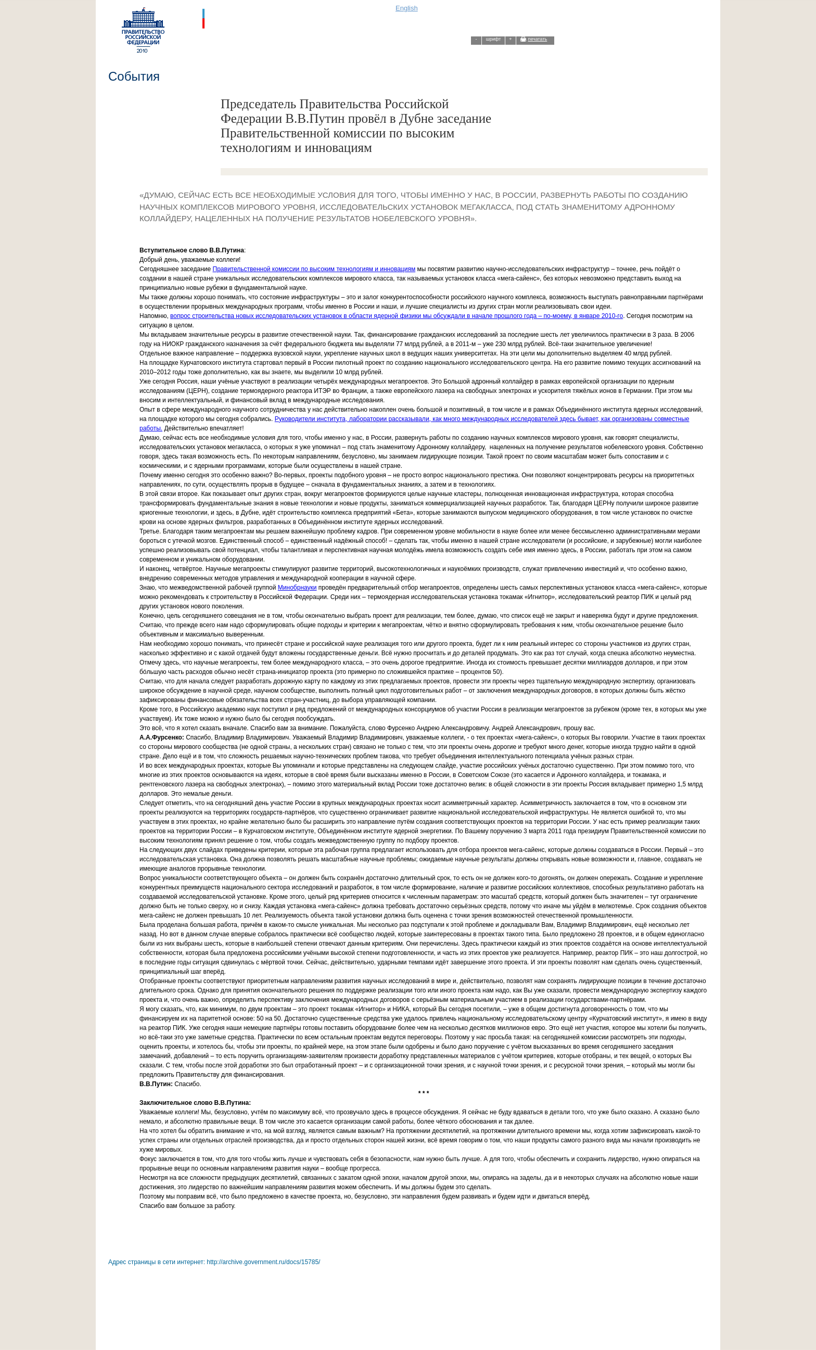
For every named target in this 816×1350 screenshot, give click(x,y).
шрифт (493, 39)
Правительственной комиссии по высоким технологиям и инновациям (314, 269)
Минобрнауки (297, 587)
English (407, 8)
